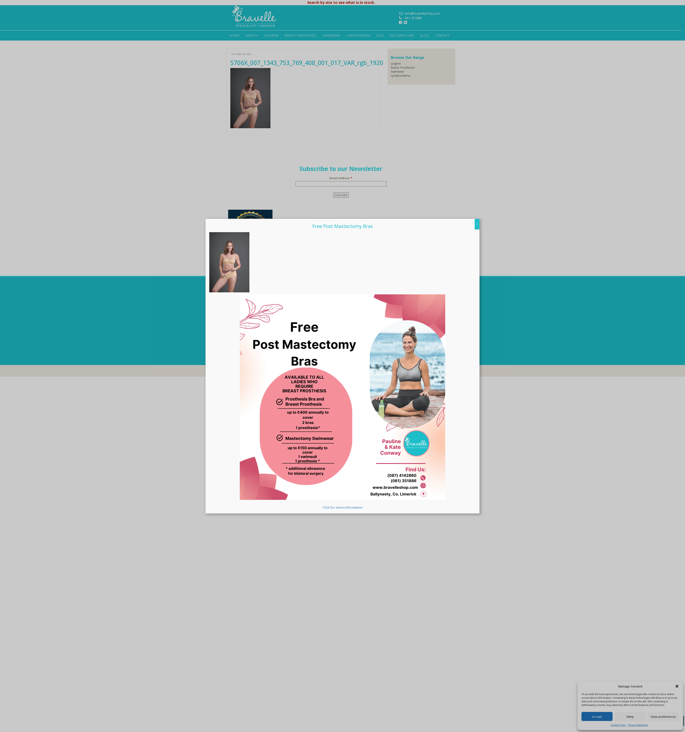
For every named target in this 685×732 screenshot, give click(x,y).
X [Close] (477, 326)
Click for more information (342, 504)
